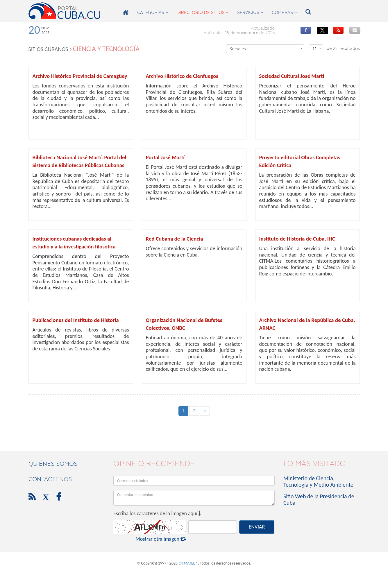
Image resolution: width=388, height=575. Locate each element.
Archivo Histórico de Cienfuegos (182, 76)
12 (317, 48)
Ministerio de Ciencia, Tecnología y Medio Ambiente (318, 481)
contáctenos (50, 479)
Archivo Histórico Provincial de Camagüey (80, 76)
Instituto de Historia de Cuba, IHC (297, 238)
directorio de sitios (202, 12)
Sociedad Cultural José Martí (291, 76)
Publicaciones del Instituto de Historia (76, 320)
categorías (152, 12)
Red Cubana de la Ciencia (174, 238)
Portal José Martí (165, 157)
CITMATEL (186, 563)
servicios (250, 12)
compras (284, 12)
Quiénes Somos (52, 464)
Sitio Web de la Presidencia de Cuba (318, 499)
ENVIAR (257, 527)
